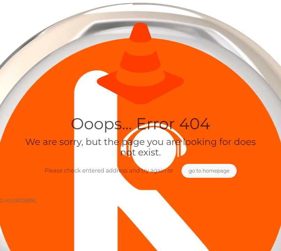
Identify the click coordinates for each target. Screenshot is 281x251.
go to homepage (208, 171)
